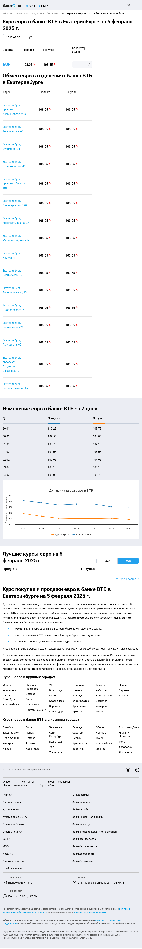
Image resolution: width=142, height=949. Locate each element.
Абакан (123, 696)
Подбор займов (12, 869)
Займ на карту (81, 825)
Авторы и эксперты (58, 782)
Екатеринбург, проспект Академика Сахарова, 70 (12, 365)
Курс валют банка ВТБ (46, 13)
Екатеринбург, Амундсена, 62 (12, 343)
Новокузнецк (104, 696)
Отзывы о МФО (12, 832)
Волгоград (55, 691)
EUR (7, 64)
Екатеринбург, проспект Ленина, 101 (14, 184)
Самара (30, 694)
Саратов (124, 691)
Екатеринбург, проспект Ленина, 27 (16, 221)
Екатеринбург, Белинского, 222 (13, 326)
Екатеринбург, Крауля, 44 (12, 256)
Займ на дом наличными (87, 817)
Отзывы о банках (13, 825)
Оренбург (101, 701)
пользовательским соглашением (89, 913)
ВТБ (28, 13)
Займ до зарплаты (83, 854)
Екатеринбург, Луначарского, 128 (15, 203)
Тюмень (100, 685)
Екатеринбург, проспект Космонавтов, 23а (14, 110)
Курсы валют (11, 810)
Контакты (28, 782)
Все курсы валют (125, 580)
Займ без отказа (82, 861)
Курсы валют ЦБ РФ (15, 817)
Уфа (51, 685)
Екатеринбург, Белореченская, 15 (15, 291)
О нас (6, 782)
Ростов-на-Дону (36, 710)
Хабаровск (102, 691)
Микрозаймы (80, 795)
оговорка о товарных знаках (109, 921)
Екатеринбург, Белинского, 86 (12, 273)
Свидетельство (10, 924)
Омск (29, 700)
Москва (7, 685)
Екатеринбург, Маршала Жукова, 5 (16, 238)
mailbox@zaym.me (20, 883)
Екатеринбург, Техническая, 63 (13, 129)
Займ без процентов (85, 847)
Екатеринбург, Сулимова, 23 (12, 147)
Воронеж (54, 707)
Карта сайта (46, 786)
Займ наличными (83, 802)
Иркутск (77, 712)
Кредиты (8, 854)
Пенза (123, 685)
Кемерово (102, 707)
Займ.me (7, 13)
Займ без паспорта (84, 839)
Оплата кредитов (13, 861)
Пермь (53, 696)
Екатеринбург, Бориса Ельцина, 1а (15, 387)
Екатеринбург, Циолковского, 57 (14, 308)
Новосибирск (11, 705)
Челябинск (32, 705)
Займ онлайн (80, 810)
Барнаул (77, 696)
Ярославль (79, 707)
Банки (19, 13)
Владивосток (80, 701)
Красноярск (56, 701)
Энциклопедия (12, 802)
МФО (6, 847)
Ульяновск (9, 691)
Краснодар (56, 712)
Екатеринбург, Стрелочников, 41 (14, 164)
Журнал (7, 795)
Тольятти (78, 685)
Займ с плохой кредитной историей (94, 832)
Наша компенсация (15, 786)
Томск (99, 712)
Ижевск (77, 691)
